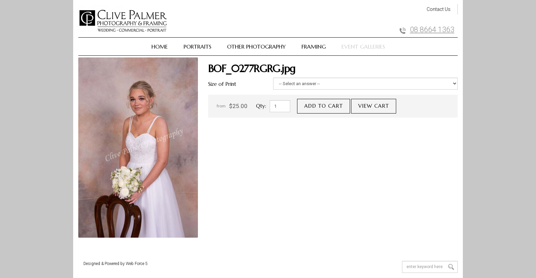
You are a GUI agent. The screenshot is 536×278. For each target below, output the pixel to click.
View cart (373, 106)
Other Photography (256, 46)
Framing (314, 46)
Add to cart (323, 106)
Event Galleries (363, 46)
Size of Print (222, 84)
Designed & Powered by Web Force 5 (115, 263)
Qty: (261, 106)
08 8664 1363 (432, 29)
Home (159, 46)
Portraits (197, 46)
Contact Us (439, 9)
